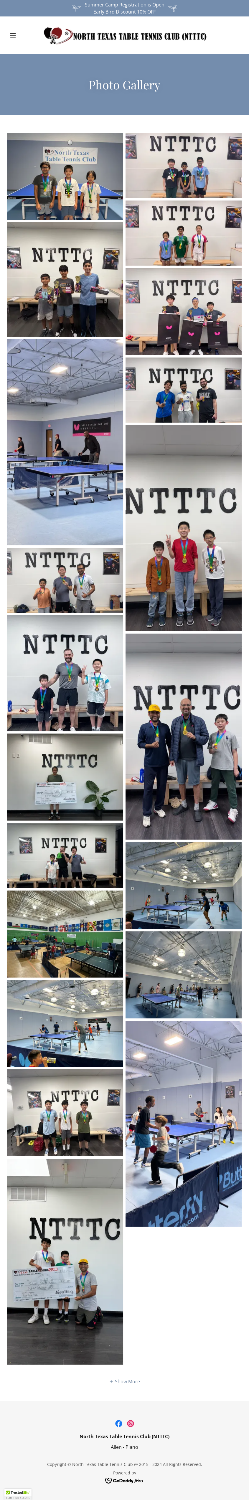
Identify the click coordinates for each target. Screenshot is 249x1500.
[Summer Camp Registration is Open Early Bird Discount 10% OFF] (124, 8)
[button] (24, 35)
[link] (124, 35)
